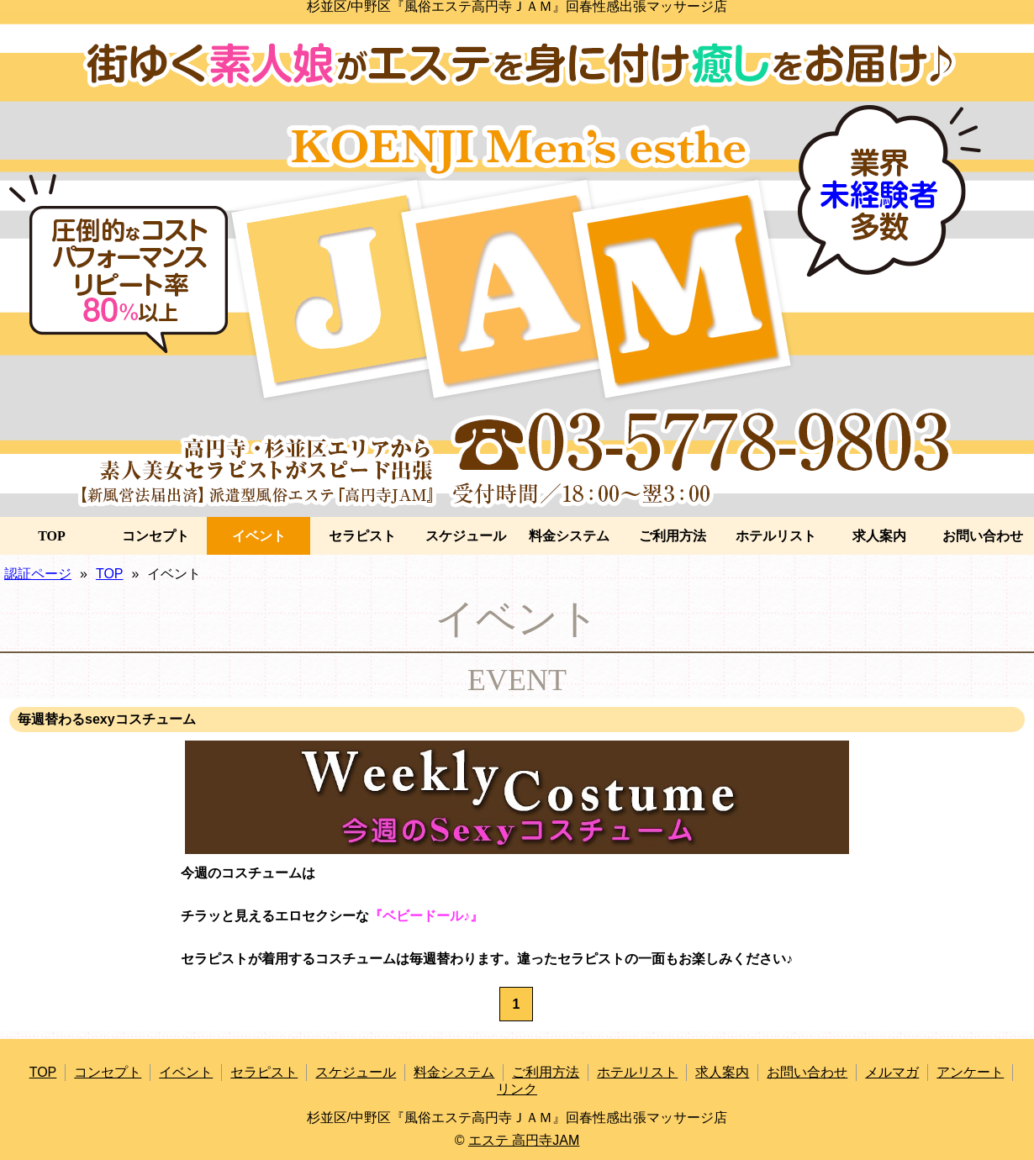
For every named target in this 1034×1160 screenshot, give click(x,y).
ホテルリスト (776, 536)
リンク (517, 1089)
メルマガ (892, 1072)
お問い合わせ (982, 536)
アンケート (970, 1072)
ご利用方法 (672, 536)
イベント (259, 536)
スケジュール (465, 536)
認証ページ (37, 574)
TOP (52, 536)
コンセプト (155, 536)
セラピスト (362, 536)
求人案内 (879, 536)
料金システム (569, 536)
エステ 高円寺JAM (523, 1140)
